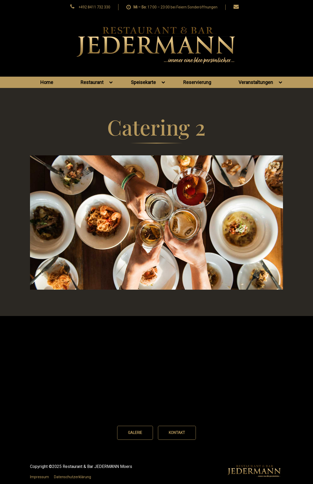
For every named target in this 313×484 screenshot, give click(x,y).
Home (46, 82)
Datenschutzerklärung (72, 477)
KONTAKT (177, 433)
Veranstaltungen (260, 82)
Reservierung (197, 82)
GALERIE (135, 433)
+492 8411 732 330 (94, 7)
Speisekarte (148, 82)
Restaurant (97, 82)
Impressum (39, 477)
